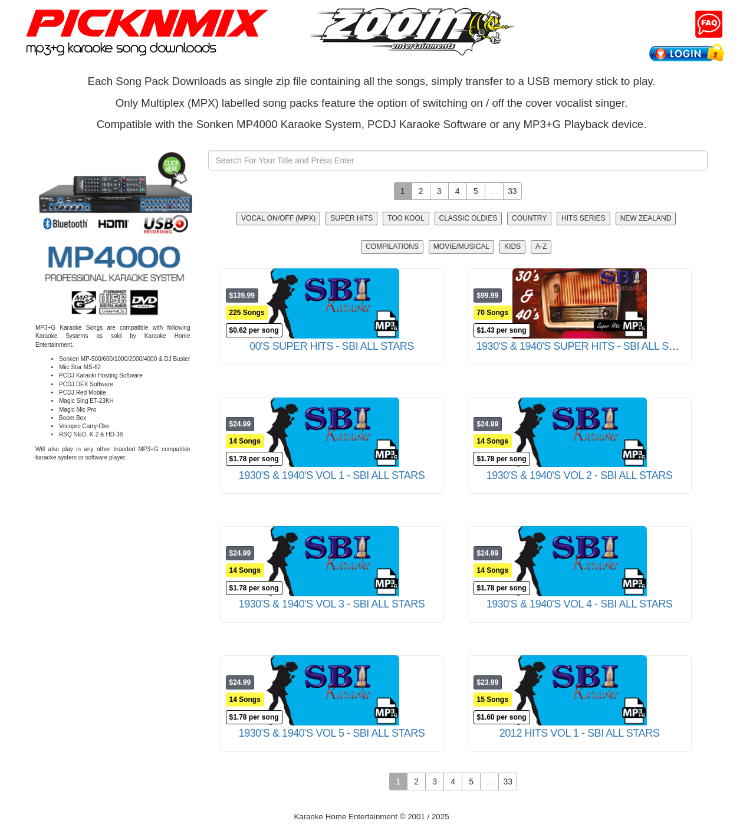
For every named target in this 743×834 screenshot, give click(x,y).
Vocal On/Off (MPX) (278, 218)
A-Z (541, 246)
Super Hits (351, 218)
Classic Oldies (468, 218)
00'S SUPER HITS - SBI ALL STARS (331, 346)
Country (529, 218)
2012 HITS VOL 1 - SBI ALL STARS (579, 733)
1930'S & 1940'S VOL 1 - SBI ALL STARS (332, 475)
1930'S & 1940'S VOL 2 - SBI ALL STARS (579, 475)
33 (512, 191)
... (494, 191)
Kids (512, 246)
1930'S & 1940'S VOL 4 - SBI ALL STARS (579, 604)
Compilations (392, 246)
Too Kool (405, 218)
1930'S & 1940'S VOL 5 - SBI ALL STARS (332, 733)
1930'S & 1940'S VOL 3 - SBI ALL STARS (332, 604)
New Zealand (646, 218)
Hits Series (583, 218)
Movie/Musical (461, 246)
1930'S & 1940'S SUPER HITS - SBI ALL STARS (585, 346)
